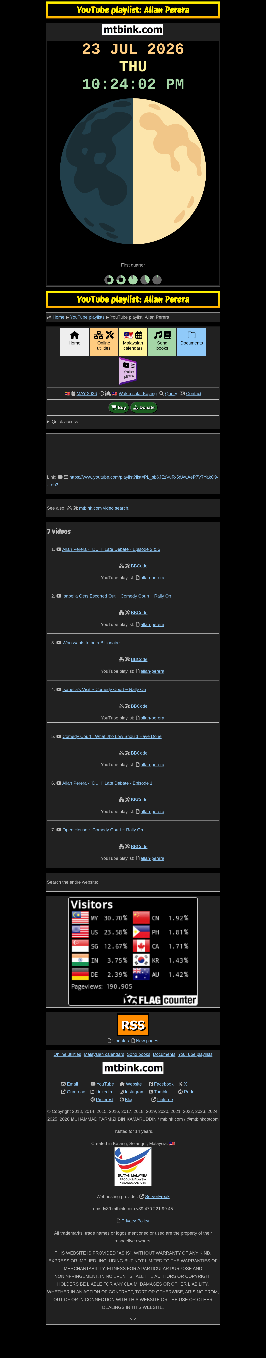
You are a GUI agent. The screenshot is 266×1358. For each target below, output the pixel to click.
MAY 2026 (86, 422)
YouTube (105, 1112)
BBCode (139, 594)
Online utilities (67, 1083)
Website (134, 1112)
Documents (164, 1083)
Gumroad (76, 1120)
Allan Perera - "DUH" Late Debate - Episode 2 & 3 (111, 578)
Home (58, 346)
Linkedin (104, 1120)
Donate (144, 436)
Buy (118, 436)
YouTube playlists (87, 346)
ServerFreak (157, 1225)
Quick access (65, 450)
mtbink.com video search (103, 537)
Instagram (135, 1120)
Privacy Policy (135, 1249)
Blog (129, 1128)
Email (72, 1112)
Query (171, 422)
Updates (120, 1069)
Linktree (165, 1128)
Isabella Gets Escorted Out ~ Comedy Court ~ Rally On (116, 624)
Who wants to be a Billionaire (91, 671)
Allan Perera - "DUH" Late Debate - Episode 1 (107, 812)
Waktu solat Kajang (138, 422)
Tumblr (161, 1120)
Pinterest (104, 1128)
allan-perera (152, 606)
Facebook (163, 1112)
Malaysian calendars (104, 1083)
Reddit (190, 1120)
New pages (147, 1069)
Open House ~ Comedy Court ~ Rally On (102, 858)
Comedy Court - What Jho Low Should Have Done (111, 765)
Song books (138, 1083)
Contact (193, 422)
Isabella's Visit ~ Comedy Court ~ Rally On (104, 718)
